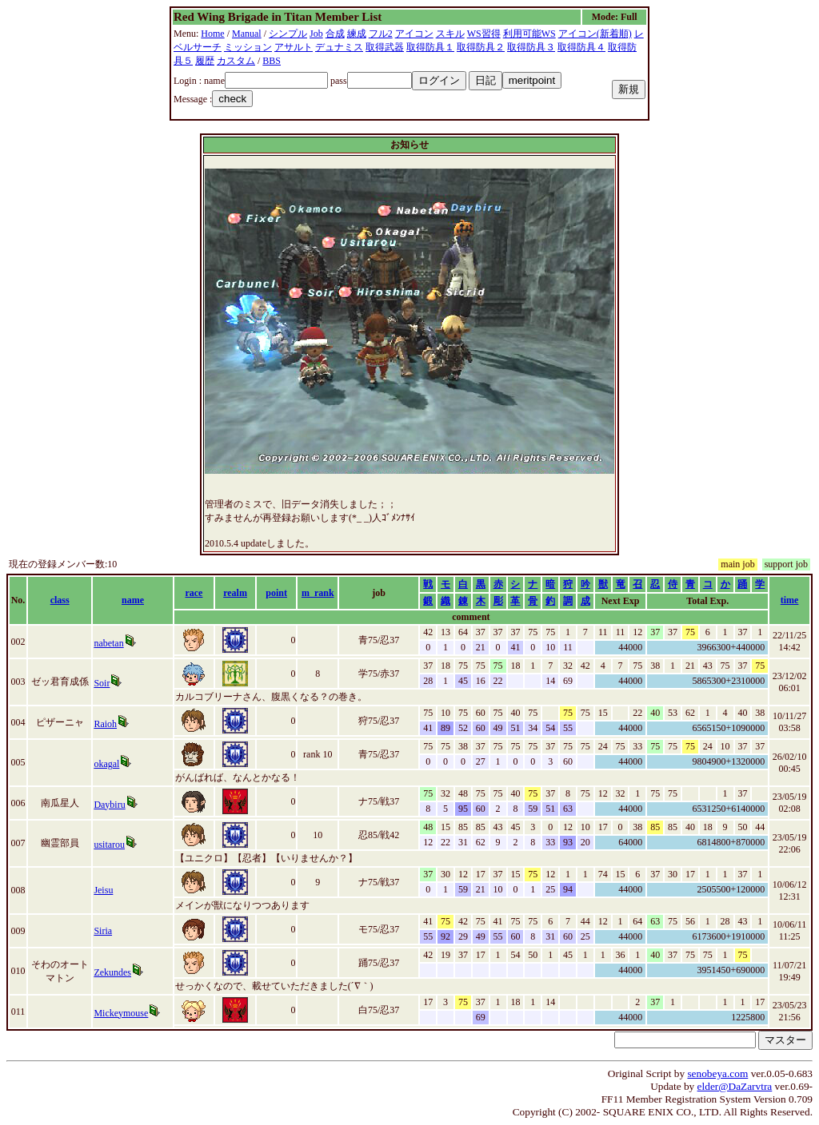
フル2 (381, 33)
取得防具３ (531, 47)
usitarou (109, 844)
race (193, 592)
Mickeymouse (121, 1013)
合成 (335, 33)
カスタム (236, 60)
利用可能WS (529, 33)
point (276, 592)
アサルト (293, 47)
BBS (271, 60)
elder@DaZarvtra (735, 1086)
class (60, 600)
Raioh (105, 723)
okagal (106, 763)
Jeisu (103, 890)
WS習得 (484, 33)
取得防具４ (581, 47)
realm (235, 592)
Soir (102, 683)
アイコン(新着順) (595, 33)
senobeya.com (717, 1073)
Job (316, 33)
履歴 (204, 60)
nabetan (108, 643)
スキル (450, 33)
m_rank (318, 592)
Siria (103, 930)
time (790, 600)
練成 (356, 33)
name (133, 600)
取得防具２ (481, 47)
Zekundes (112, 972)
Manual (247, 33)
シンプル (288, 33)
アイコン (414, 33)
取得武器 (385, 47)
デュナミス (339, 47)
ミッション (248, 47)
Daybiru (109, 804)
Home (212, 33)
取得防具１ (430, 47)
